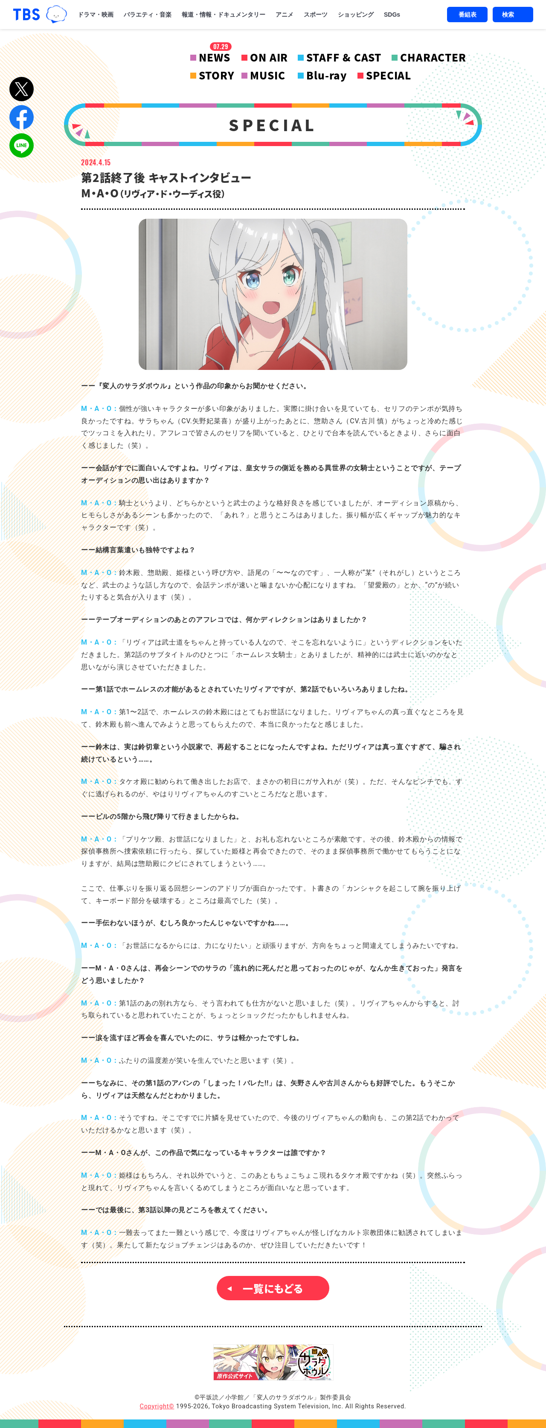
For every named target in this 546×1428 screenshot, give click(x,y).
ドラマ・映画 (95, 14)
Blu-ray (326, 75)
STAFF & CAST (343, 57)
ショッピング (356, 14)
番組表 (467, 14)
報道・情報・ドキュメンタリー (223, 14)
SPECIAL (388, 75)
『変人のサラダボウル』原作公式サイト (273, 1362)
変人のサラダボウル (121, 66)
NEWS (215, 57)
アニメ (284, 14)
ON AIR (269, 57)
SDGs (392, 14)
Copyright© (157, 1406)
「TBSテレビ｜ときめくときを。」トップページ (26, 14)
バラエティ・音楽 (147, 14)
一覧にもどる (273, 1288)
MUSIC (267, 75)
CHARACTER (433, 57)
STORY (216, 75)
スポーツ (316, 14)
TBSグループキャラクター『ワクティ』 (56, 14)
